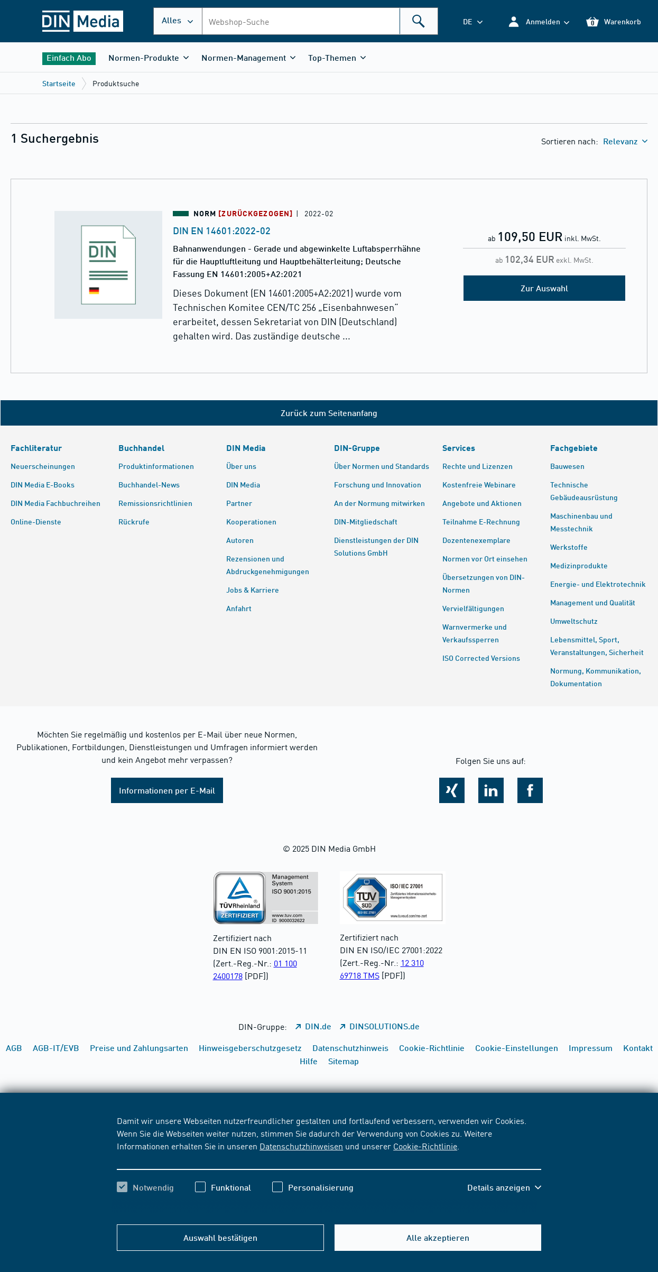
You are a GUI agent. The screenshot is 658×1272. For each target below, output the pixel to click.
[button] (538, 21)
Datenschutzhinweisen (301, 1145)
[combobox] (320, 21)
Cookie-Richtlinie (425, 1145)
